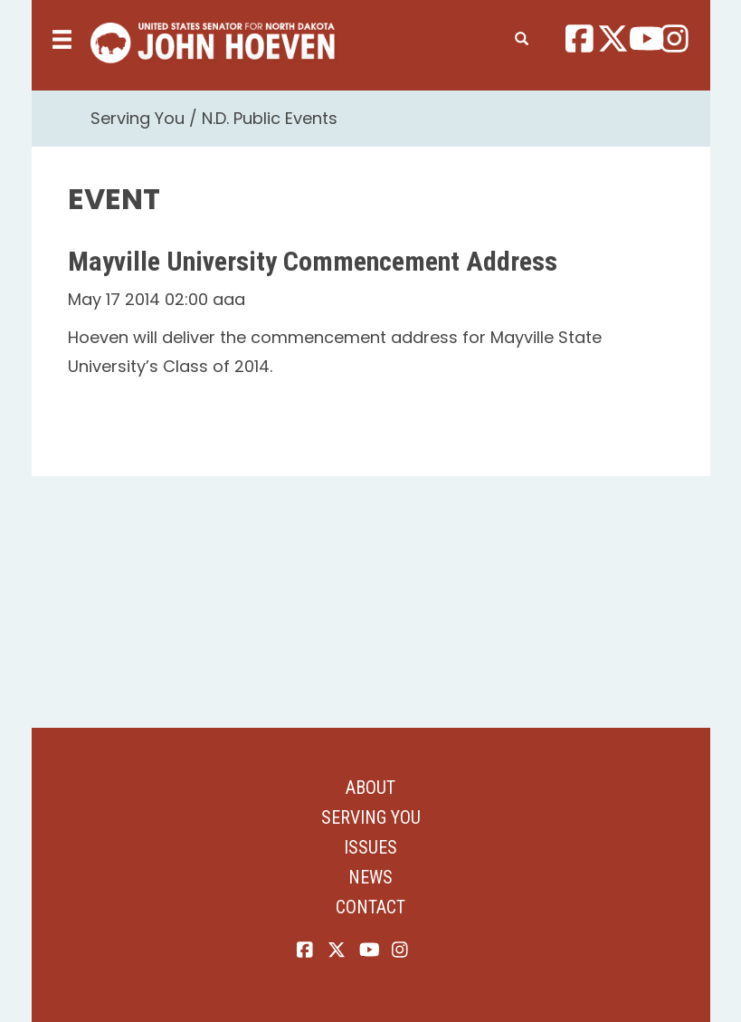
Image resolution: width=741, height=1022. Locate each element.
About (370, 787)
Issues (370, 847)
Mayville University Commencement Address (312, 261)
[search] (521, 35)
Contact (370, 907)
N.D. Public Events (269, 118)
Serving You (137, 118)
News (370, 877)
